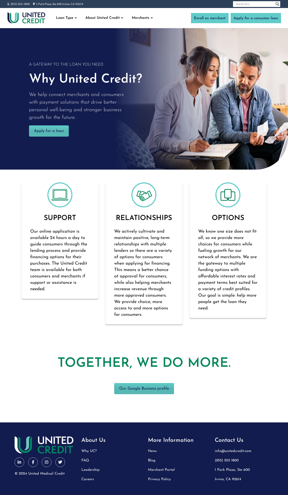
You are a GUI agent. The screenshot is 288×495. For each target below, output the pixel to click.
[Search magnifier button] (277, 4)
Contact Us (229, 440)
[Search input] (255, 4)
